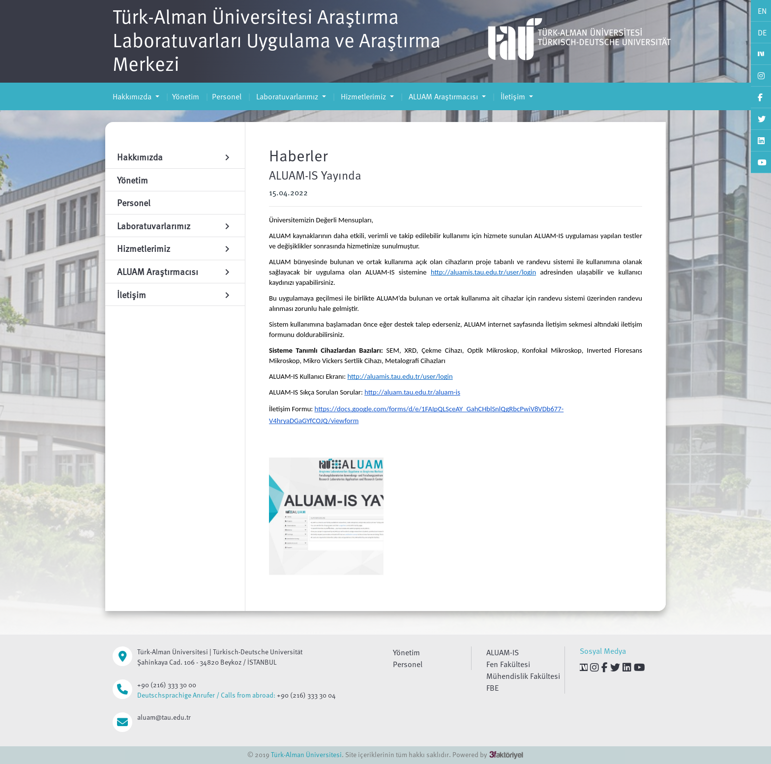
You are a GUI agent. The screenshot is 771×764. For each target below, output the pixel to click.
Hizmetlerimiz (363, 96)
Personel (226, 96)
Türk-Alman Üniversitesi (306, 754)
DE (762, 32)
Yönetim (185, 96)
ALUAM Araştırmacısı (443, 96)
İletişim (513, 96)
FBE (492, 688)
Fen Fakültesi (508, 664)
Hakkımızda (133, 96)
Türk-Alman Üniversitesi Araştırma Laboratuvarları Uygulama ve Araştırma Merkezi (277, 39)
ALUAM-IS (502, 652)
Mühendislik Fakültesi (523, 676)
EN (762, 11)
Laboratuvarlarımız (287, 96)
